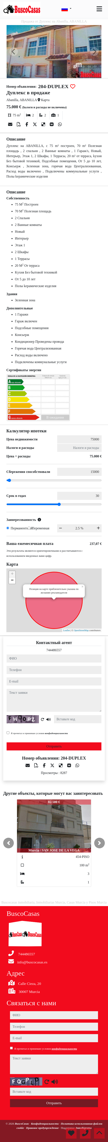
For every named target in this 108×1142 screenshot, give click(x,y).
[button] (8, 843)
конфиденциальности (56, 733)
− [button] (12, 580)
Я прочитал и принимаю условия (39, 733)
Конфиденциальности (45, 1123)
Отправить (54, 746)
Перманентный (22, 528)
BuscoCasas (22, 1123)
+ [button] (12, 574)
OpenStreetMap (81, 630)
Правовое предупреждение (42, 1127)
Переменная (41, 528)
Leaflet (66, 630)
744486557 (54, 650)
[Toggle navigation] (99, 9)
